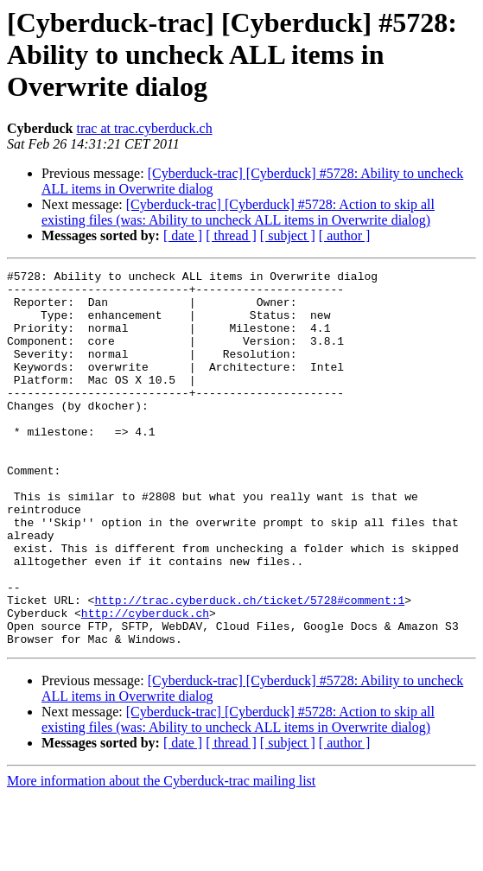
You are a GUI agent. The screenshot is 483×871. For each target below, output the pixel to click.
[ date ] (182, 235)
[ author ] (345, 235)
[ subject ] (287, 235)
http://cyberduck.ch (145, 682)
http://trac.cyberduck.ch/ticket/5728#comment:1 (249, 667)
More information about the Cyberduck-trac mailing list (161, 856)
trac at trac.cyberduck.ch (144, 128)
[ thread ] (231, 235)
